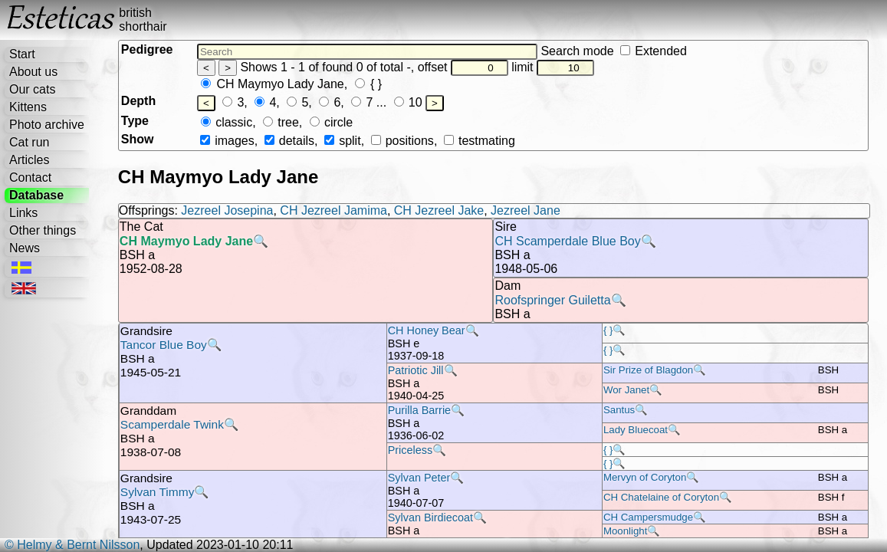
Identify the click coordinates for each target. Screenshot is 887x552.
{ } (369, 83)
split (342, 140)
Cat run (29, 142)
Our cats (32, 89)
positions (402, 140)
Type (135, 120)
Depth (138, 100)
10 (408, 102)
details (289, 140)
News (24, 248)
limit (552, 67)
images (227, 140)
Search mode (613, 51)
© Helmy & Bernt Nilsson (72, 544)
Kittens (28, 106)
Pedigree (147, 49)
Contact (30, 177)
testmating (479, 140)
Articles (29, 159)
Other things (42, 230)
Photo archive (46, 124)
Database (36, 195)
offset (463, 67)
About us (33, 71)
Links (23, 212)
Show (137, 139)
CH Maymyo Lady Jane (272, 83)
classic (226, 122)
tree (281, 122)
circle (331, 122)
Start (22, 54)
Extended (653, 51)
